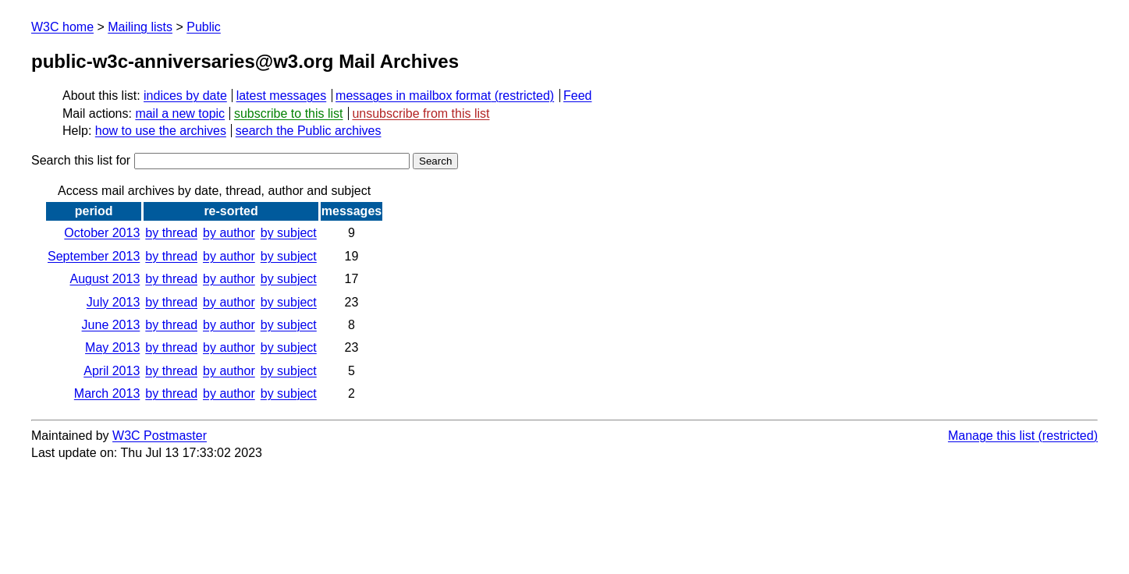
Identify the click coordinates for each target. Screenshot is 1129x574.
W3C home (62, 27)
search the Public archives (309, 130)
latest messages (281, 95)
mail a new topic (180, 113)
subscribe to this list (288, 113)
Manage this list (991, 435)
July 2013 (113, 302)
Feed (577, 95)
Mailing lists (140, 27)
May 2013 (112, 347)
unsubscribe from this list (420, 113)
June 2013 (111, 324)
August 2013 (104, 278)
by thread (171, 232)
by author (229, 232)
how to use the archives (160, 130)
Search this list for (220, 160)
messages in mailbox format (413, 95)
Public (203, 27)
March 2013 (107, 393)
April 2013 (111, 370)
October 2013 (102, 232)
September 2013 (94, 256)
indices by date (185, 95)
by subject (289, 232)
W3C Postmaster (159, 435)
